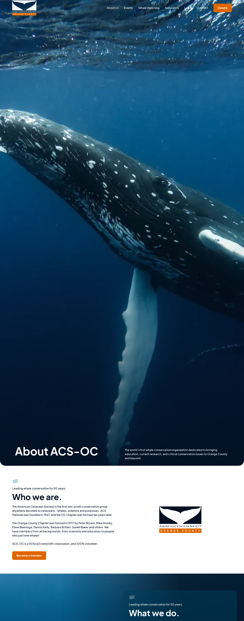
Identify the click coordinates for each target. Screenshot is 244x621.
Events (128, 8)
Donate (223, 8)
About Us (112, 8)
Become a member (29, 555)
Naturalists (172, 8)
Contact (202, 8)
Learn (188, 8)
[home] (24, 8)
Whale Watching (149, 8)
